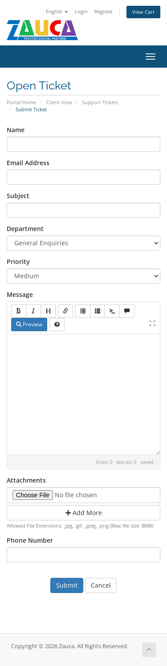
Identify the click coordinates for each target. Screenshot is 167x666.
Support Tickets (100, 102)
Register (103, 11)
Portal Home (21, 102)
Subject (18, 195)
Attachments (26, 480)
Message (20, 294)
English (57, 11)
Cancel (101, 585)
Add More (83, 512)
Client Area (59, 102)
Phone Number (30, 540)
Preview (29, 324)
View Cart (143, 11)
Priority (18, 261)
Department (25, 228)
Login (81, 11)
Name (15, 130)
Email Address (28, 162)
